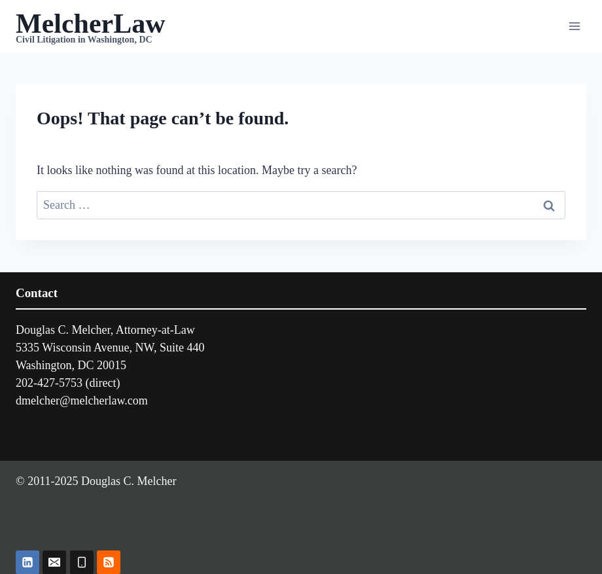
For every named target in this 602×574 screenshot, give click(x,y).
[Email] (54, 562)
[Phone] (82, 562)
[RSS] (108, 562)
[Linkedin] (27, 562)
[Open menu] (574, 26)
